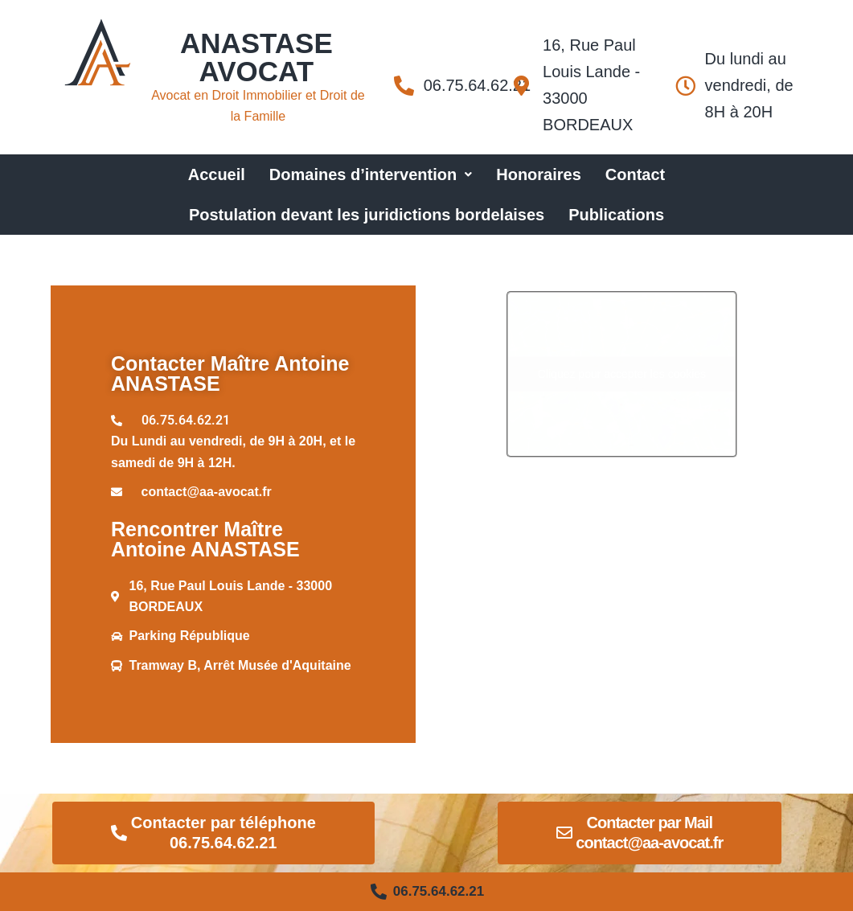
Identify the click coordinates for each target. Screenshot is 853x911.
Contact (635, 174)
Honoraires (538, 174)
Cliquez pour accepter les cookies (622, 373)
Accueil (216, 174)
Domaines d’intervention (370, 174)
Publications (616, 215)
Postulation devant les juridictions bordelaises (366, 215)
